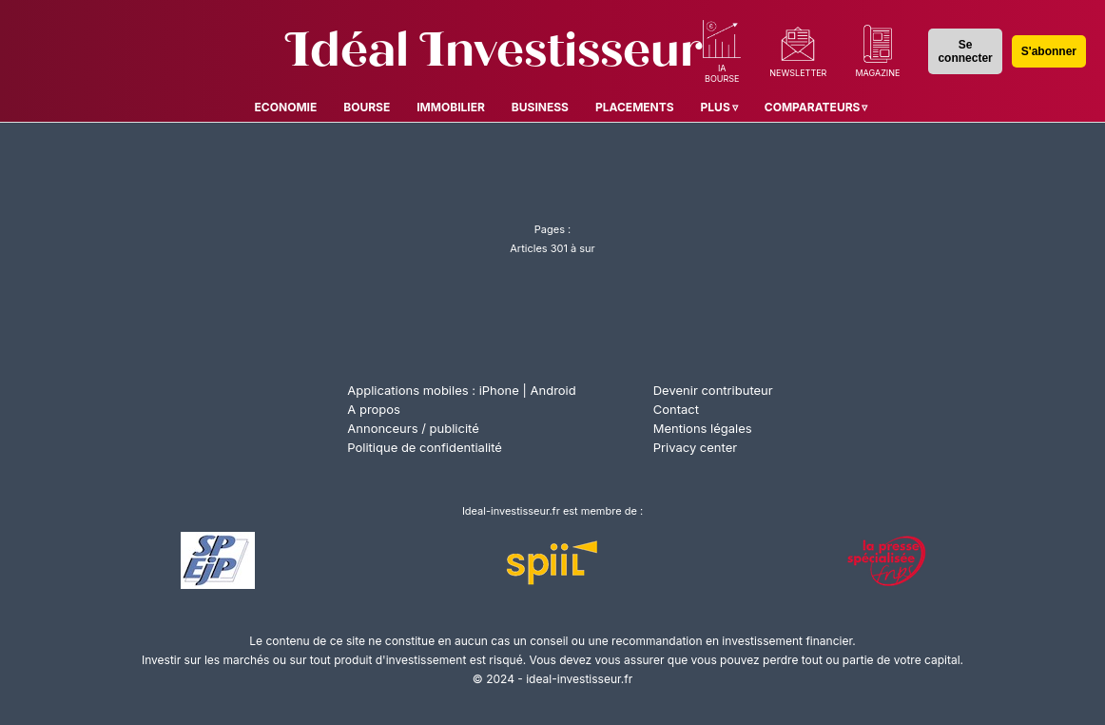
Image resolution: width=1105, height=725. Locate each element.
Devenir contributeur (713, 390)
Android (553, 390)
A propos (373, 409)
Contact (676, 409)
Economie (286, 107)
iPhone (499, 390)
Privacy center (695, 447)
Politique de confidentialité (424, 447)
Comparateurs (813, 107)
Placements (634, 107)
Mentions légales (702, 428)
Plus (715, 107)
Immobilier (451, 107)
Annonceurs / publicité (412, 428)
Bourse (366, 107)
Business (540, 107)
